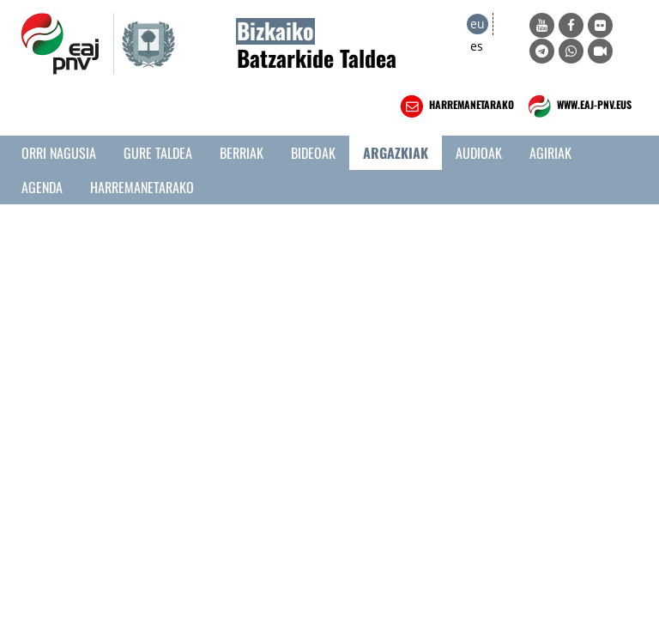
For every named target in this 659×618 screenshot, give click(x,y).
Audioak (479, 152)
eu (477, 23)
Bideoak (313, 152)
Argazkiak (395, 152)
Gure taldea (158, 152)
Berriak (241, 152)
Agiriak (550, 152)
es (476, 46)
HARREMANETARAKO (455, 106)
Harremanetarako (142, 187)
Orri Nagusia (58, 152)
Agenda (42, 187)
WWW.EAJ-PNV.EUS (578, 106)
